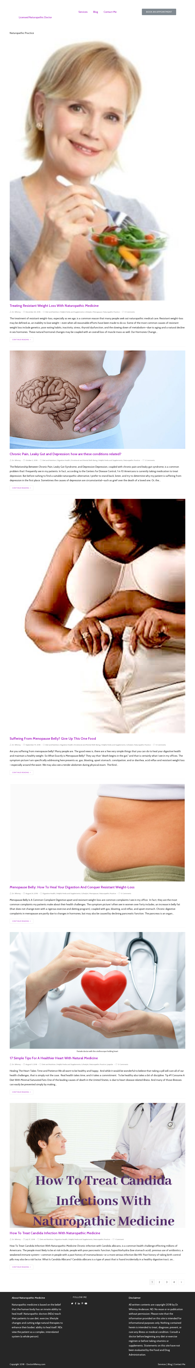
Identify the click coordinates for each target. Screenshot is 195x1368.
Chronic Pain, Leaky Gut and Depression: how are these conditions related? (65, 454)
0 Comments (130, 312)
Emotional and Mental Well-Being (84, 460)
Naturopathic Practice (111, 312)
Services (83, 11)
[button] (159, 12)
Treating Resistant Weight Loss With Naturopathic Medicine (54, 306)
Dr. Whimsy (16, 312)
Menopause (97, 312)
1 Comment (119, 1239)
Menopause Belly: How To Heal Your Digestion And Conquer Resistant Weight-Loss (72, 887)
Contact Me (110, 11)
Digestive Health (63, 460)
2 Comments (150, 460)
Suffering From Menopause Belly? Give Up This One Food (53, 738)
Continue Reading (21, 340)
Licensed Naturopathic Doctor (35, 17)
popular (110, 1064)
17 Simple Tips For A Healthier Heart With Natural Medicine (54, 1058)
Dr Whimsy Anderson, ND (35, 7)
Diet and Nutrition (52, 312)
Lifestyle (88, 312)
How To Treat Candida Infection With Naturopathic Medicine (55, 1233)
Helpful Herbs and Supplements (72, 312)
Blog (95, 11)
